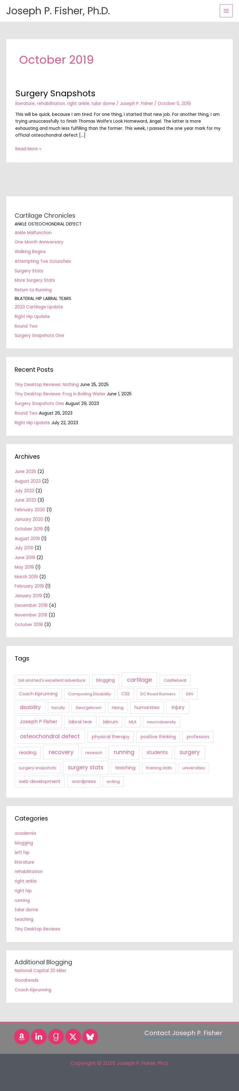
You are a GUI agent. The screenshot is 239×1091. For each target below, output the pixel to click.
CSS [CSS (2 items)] (125, 694)
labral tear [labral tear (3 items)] (80, 722)
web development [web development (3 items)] (39, 781)
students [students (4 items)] (157, 752)
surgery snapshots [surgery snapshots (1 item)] (37, 768)
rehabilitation (51, 104)
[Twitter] (73, 1036)
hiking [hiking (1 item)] (118, 708)
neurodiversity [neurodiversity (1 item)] (161, 722)
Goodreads (27, 980)
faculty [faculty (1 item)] (58, 708)
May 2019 (24, 567)
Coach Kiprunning (33, 990)
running (22, 900)
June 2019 (25, 558)
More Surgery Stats (35, 280)
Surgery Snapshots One (39, 336)
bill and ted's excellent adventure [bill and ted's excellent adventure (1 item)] (52, 680)
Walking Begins (30, 252)
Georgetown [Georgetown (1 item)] (88, 708)
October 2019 (29, 529)
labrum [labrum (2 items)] (110, 722)
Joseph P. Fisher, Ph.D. (58, 11)
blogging (24, 843)
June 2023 (25, 500)
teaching (24, 919)
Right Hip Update (32, 317)
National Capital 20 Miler (40, 971)
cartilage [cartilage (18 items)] (139, 680)
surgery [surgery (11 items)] (190, 752)
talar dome (103, 104)
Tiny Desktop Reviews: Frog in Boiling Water (60, 394)
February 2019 (29, 586)
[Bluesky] (90, 1036)
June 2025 (25, 472)
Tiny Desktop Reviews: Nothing (47, 385)
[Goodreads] (56, 1036)
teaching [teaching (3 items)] (125, 768)
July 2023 (24, 491)
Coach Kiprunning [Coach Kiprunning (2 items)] (38, 694)
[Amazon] (22, 1036)
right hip (23, 891)
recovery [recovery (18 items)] (61, 752)
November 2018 (31, 615)
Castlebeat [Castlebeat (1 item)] (175, 680)
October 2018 (29, 625)
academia (25, 833)
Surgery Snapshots (55, 93)
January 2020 (29, 519)
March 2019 (26, 577)
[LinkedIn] (39, 1036)
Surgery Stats (29, 271)
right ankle (78, 104)
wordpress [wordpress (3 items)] (84, 781)
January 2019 (28, 596)
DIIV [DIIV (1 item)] (190, 694)
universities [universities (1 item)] (193, 768)
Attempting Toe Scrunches (43, 261)
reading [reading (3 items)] (27, 752)
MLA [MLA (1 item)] (133, 722)
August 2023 (28, 481)
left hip (22, 853)
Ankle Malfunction (33, 233)
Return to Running (33, 290)
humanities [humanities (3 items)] (147, 707)
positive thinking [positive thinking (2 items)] (158, 737)
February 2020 (30, 510)
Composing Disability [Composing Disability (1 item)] (89, 694)
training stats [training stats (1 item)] (159, 768)
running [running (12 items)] (124, 752)
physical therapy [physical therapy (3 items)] (110, 737)
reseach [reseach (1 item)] (93, 753)
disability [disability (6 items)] (30, 707)
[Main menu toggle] (226, 11)
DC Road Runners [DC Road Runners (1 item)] (158, 694)
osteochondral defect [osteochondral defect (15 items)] (50, 736)
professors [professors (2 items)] (198, 737)
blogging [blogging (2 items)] (105, 680)
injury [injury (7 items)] (178, 707)
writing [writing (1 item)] (113, 781)
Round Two (26, 326)
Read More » (28, 149)
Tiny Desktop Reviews (37, 929)
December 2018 (31, 605)
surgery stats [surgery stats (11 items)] (85, 767)
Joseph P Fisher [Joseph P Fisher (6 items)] (38, 721)
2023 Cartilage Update (39, 307)
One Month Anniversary (39, 242)
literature (25, 104)
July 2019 (24, 548)
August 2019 (27, 539)
